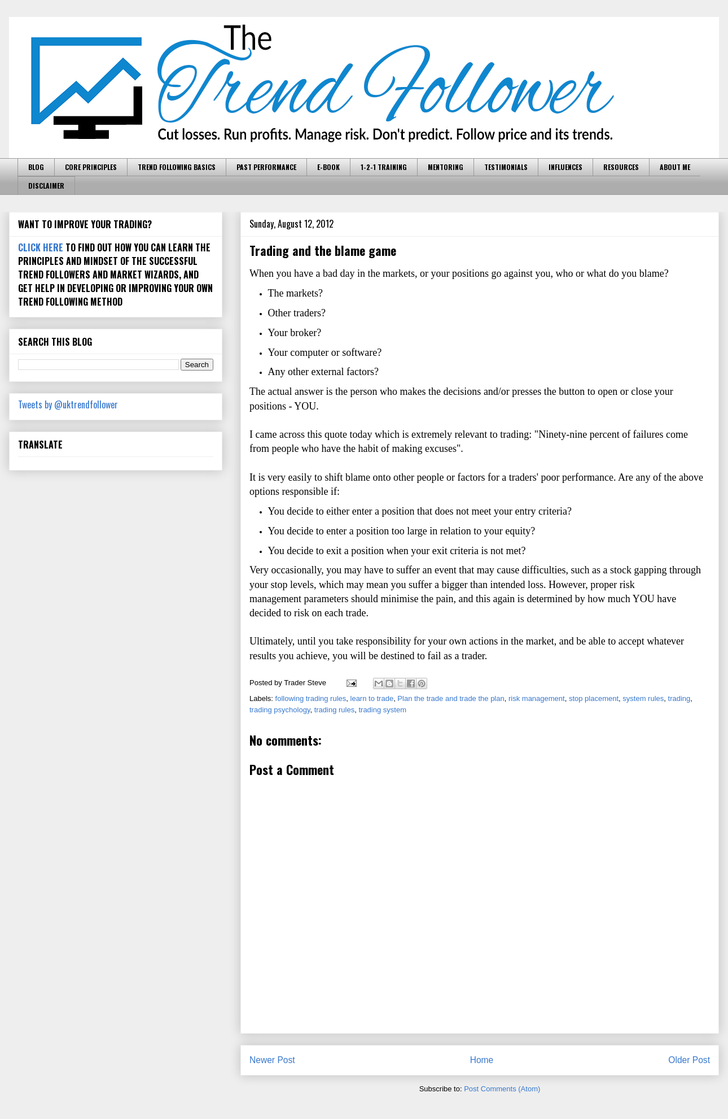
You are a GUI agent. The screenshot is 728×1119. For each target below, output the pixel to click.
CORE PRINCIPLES (91, 167)
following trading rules (311, 698)
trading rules (334, 710)
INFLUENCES (565, 167)
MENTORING (445, 167)
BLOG (36, 167)
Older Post (689, 1060)
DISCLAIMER (46, 185)
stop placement (594, 698)
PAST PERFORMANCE (266, 167)
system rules (643, 698)
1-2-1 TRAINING (384, 167)
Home (482, 1060)
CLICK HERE (40, 247)
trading (679, 698)
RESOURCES (621, 167)
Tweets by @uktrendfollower (68, 404)
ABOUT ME (675, 167)
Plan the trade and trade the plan (450, 698)
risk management (536, 698)
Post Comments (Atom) (502, 1089)
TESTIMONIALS (506, 167)
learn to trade (372, 698)
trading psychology (279, 710)
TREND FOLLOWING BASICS (177, 167)
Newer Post (272, 1060)
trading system (382, 710)
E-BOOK (328, 167)
